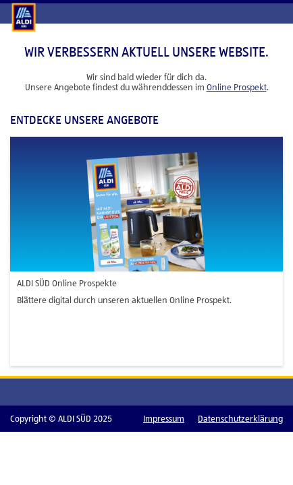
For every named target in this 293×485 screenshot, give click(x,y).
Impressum (163, 419)
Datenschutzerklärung (240, 419)
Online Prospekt (237, 87)
